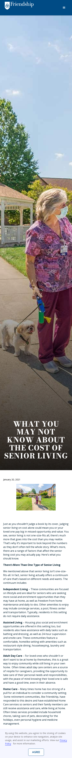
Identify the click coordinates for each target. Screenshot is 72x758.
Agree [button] (36, 752)
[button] (64, 7)
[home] (18, 8)
